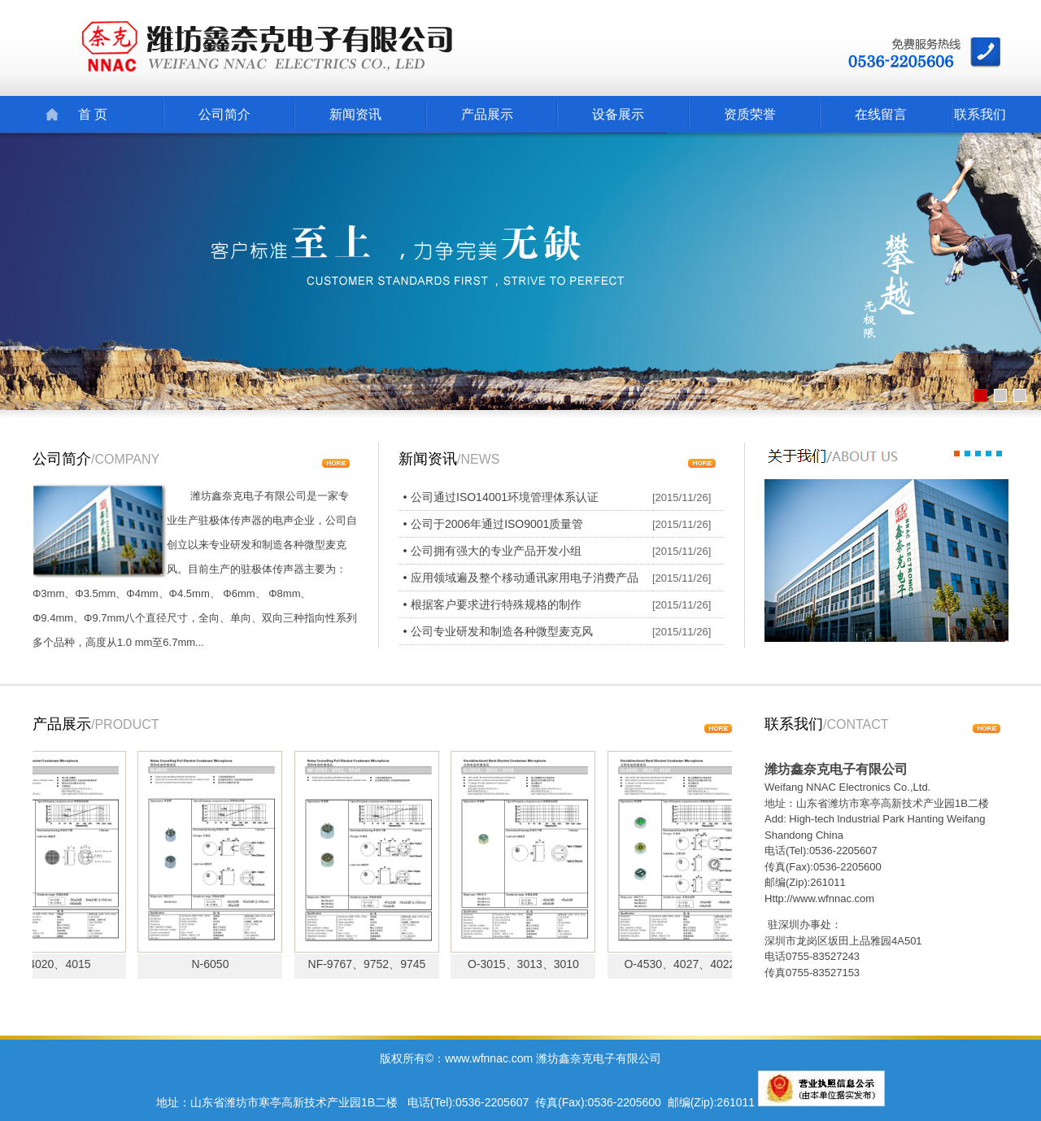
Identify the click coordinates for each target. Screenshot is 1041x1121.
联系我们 (980, 114)
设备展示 (618, 114)
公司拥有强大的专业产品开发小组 (496, 550)
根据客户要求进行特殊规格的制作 (496, 604)
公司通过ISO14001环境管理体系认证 (505, 497)
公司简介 (224, 114)
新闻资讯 (355, 114)
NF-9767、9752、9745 (372, 964)
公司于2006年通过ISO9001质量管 (497, 523)
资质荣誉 (750, 114)
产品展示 (487, 114)
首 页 (92, 114)
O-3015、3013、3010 (528, 964)
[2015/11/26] (681, 497)
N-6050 (215, 964)
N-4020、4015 (58, 964)
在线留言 (881, 114)
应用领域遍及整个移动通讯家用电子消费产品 (524, 577)
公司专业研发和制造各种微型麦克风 (502, 631)
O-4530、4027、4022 (684, 964)
